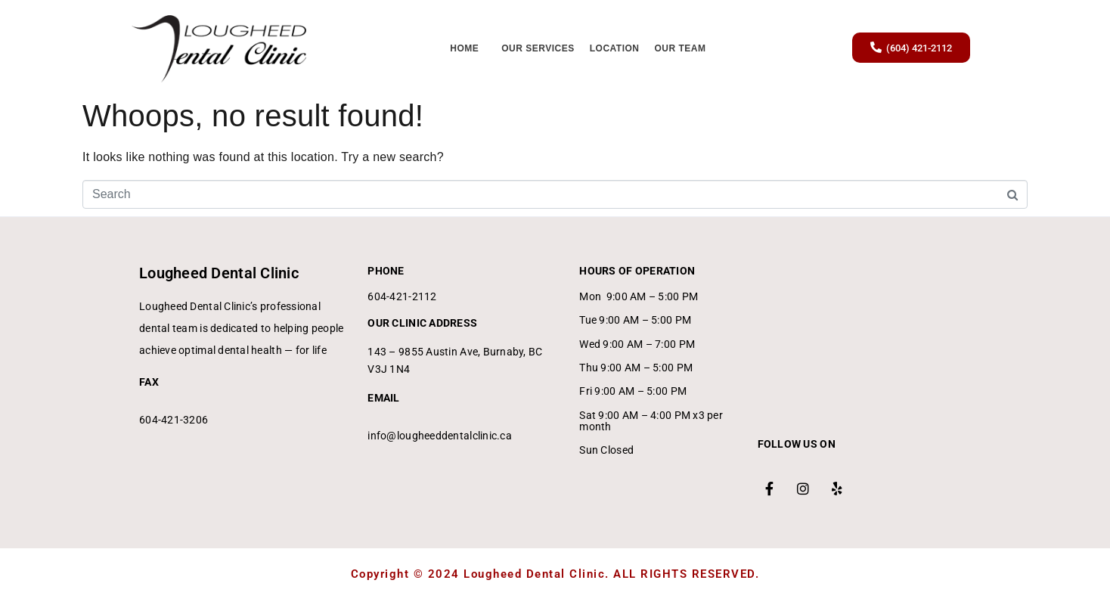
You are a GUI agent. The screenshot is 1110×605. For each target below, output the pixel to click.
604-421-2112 (401, 296)
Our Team (680, 48)
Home (464, 48)
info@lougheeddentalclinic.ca (439, 436)
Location (615, 48)
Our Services (537, 48)
